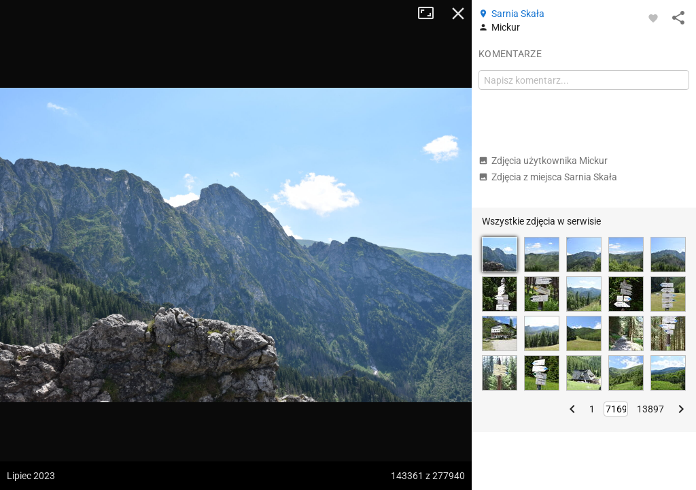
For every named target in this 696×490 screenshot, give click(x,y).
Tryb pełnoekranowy (431, 13)
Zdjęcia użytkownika (543, 160)
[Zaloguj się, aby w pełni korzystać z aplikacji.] (653, 17)
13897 (650, 409)
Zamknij (458, 13)
